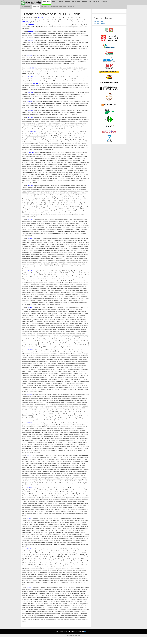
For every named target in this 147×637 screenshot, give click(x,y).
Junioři (67, 2)
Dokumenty (26, 7)
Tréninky (62, 7)
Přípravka (104, 2)
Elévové (96, 2)
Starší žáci (76, 2)
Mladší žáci (86, 2)
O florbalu (45, 7)
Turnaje (71, 7)
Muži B (61, 2)
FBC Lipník (46, 2)
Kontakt (54, 7)
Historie (36, 7)
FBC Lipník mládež (99, 23)
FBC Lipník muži (98, 21)
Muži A (54, 2)
